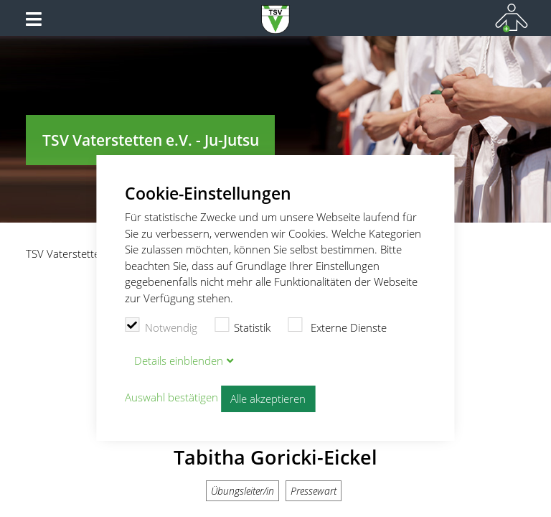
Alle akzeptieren (268, 398)
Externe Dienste (337, 326)
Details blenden (178, 360)
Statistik (243, 326)
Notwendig (161, 326)
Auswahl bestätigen (171, 397)
